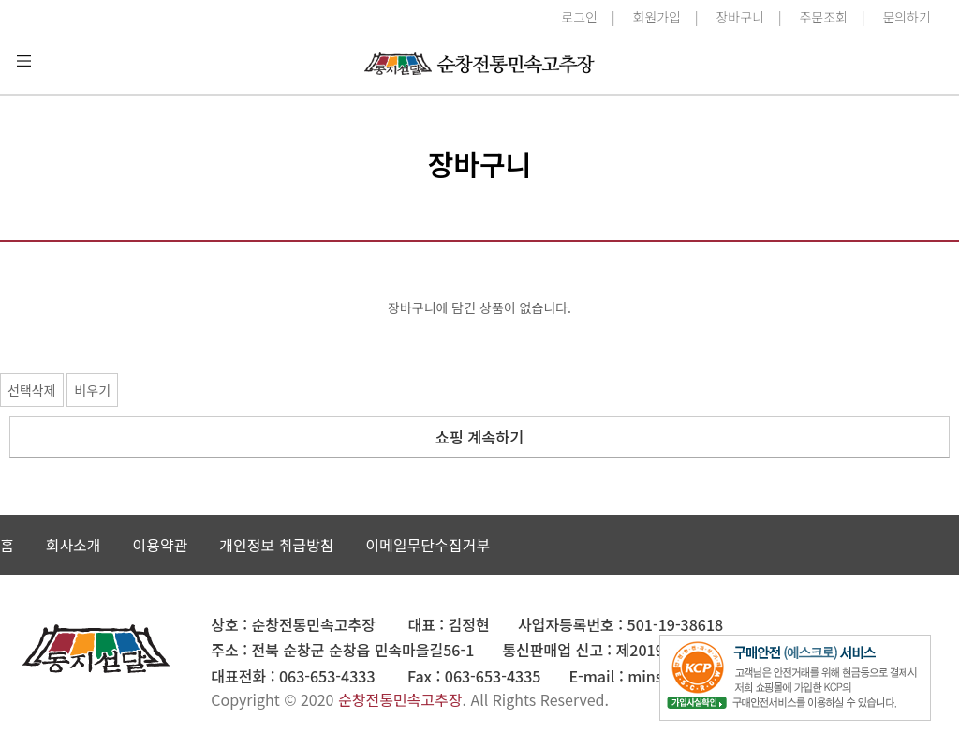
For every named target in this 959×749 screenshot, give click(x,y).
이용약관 (159, 544)
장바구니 (740, 16)
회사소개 (73, 544)
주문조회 (823, 16)
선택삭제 (31, 390)
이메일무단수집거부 (427, 544)
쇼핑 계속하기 (479, 437)
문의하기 (906, 16)
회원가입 (656, 16)
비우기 (92, 390)
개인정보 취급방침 (276, 544)
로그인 (579, 16)
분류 (23, 61)
